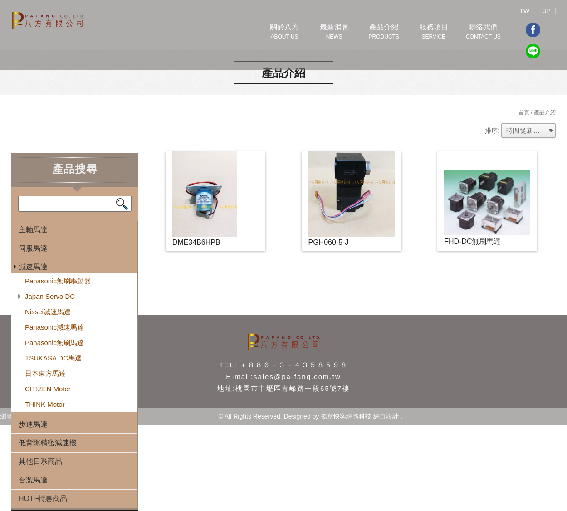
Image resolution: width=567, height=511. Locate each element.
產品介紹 (383, 32)
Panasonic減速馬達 (54, 327)
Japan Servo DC (50, 296)
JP (547, 11)
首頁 (523, 112)
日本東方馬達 (45, 373)
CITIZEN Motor (48, 389)
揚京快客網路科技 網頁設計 (360, 416)
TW (524, 11)
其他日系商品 (40, 461)
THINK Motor (45, 404)
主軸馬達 (33, 230)
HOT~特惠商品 (43, 498)
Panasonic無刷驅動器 (58, 281)
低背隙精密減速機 (48, 443)
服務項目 (433, 32)
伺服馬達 (33, 248)
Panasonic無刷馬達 (54, 342)
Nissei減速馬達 (48, 312)
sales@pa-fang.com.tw (297, 376)
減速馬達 (33, 267)
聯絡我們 (483, 32)
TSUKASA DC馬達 (53, 358)
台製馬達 (33, 480)
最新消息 (334, 32)
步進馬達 (33, 424)
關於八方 (284, 32)
